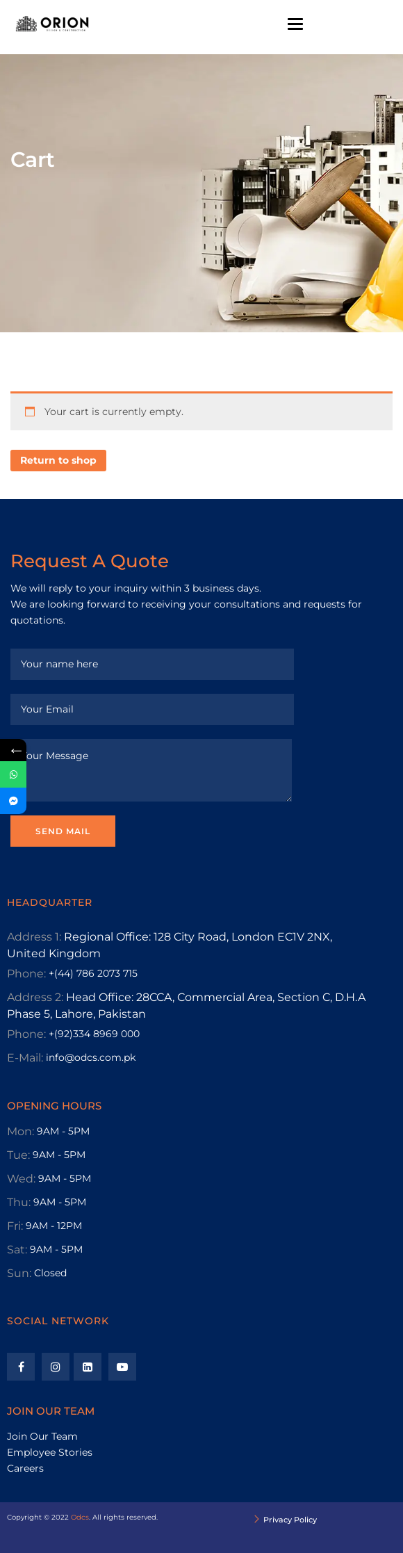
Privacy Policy (290, 1519)
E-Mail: (25, 1057)
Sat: (17, 1249)
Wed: (21, 1178)
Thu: (19, 1202)
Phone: (26, 973)
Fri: (15, 1226)
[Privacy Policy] (257, 1520)
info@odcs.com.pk (90, 1057)
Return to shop (58, 460)
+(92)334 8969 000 (94, 1033)
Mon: (20, 1131)
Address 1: (34, 936)
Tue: (18, 1155)
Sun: (19, 1273)
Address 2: (35, 997)
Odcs (80, 1517)
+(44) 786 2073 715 (93, 973)
